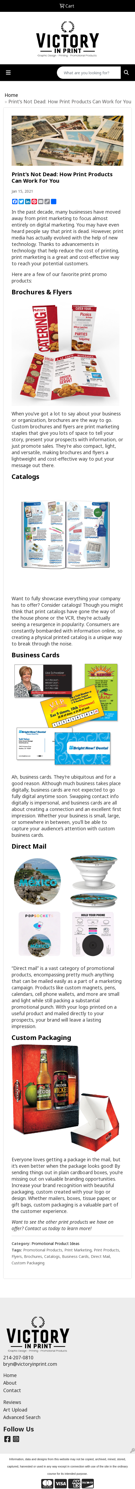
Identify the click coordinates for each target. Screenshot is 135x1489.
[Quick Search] (89, 72)
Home (11, 95)
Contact (12, 1390)
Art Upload (15, 1409)
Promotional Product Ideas (55, 1243)
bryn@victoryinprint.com (30, 1364)
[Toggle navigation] (8, 72)
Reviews (12, 1402)
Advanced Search (21, 1417)
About (10, 1382)
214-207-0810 (18, 1357)
